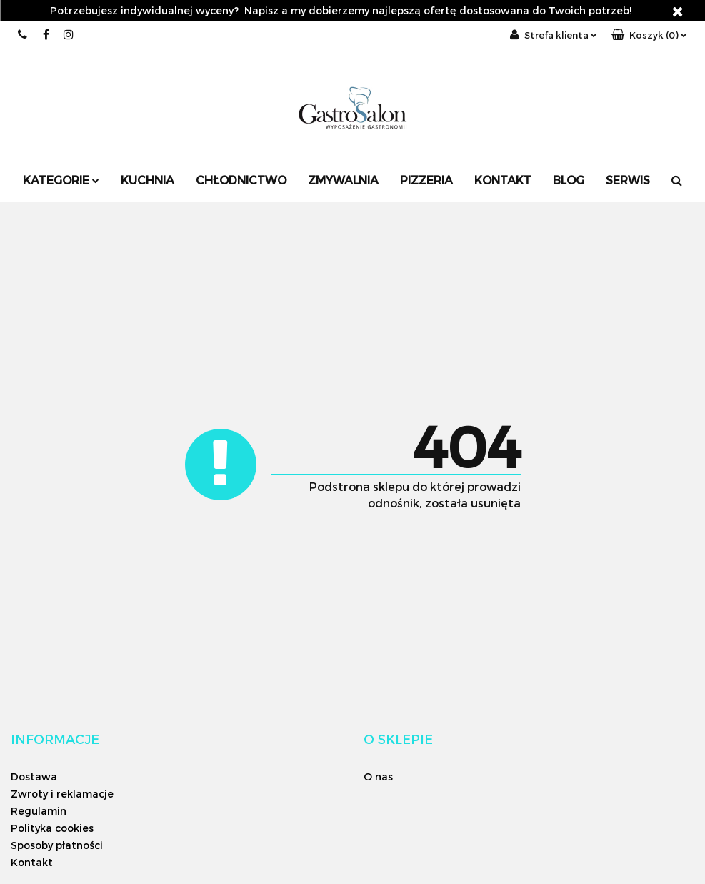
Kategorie (61, 180)
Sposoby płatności (57, 845)
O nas (378, 776)
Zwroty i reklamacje (62, 794)
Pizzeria (426, 180)
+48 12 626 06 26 (23, 34)
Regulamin (38, 811)
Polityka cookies (52, 828)
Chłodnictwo (241, 180)
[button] (649, 35)
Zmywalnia (343, 180)
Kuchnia (147, 180)
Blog (568, 180)
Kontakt (502, 180)
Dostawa (34, 776)
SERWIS (628, 180)
